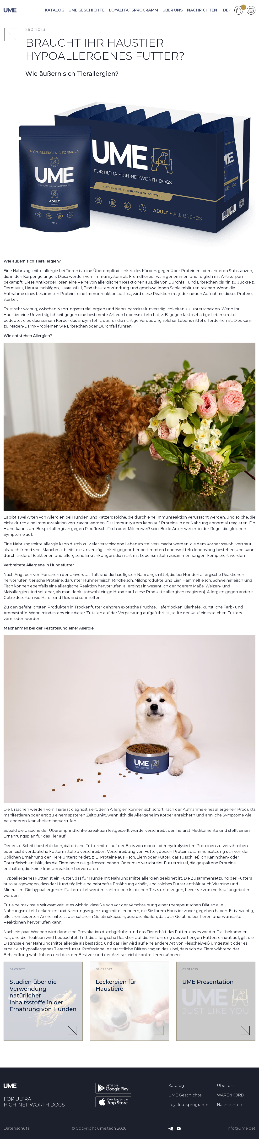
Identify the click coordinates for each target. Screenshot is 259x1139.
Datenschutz (16, 1128)
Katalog (54, 10)
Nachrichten (202, 10)
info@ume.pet (241, 1128)
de (225, 10)
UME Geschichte (87, 10)
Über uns (172, 10)
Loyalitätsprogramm (133, 10)
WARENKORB (230, 1095)
